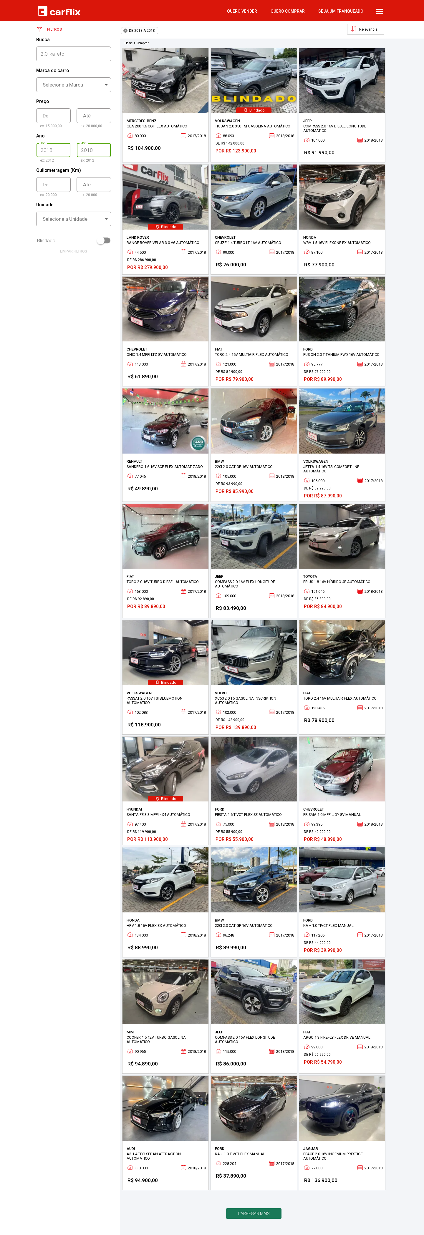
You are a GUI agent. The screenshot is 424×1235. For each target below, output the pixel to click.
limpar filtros (73, 251)
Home (129, 43)
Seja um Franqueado (340, 11)
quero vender (242, 11)
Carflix (59, 11)
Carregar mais (254, 1213)
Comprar (143, 43)
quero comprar (288, 11)
